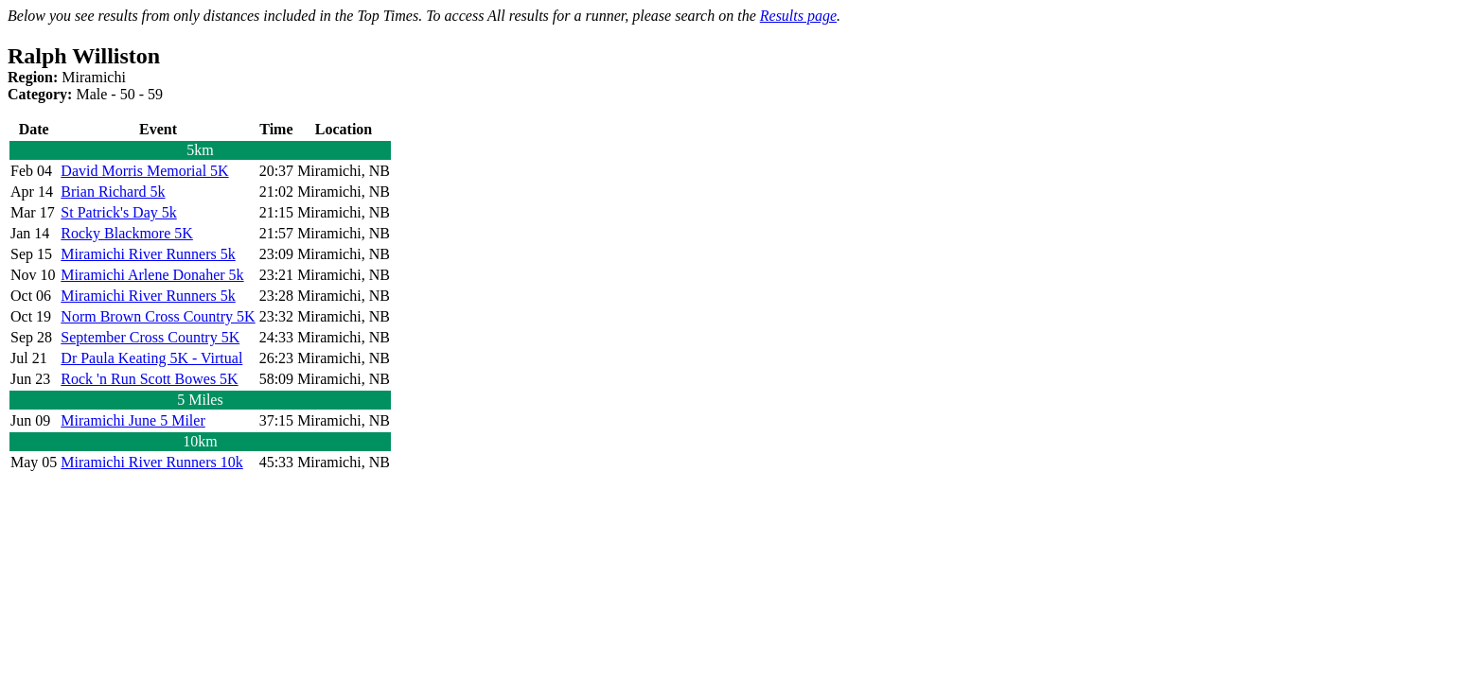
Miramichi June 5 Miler (132, 420)
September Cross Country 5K (150, 337)
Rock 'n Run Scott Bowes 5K (149, 379)
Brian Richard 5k (113, 191)
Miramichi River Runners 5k (148, 254)
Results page (798, 16)
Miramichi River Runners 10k (151, 462)
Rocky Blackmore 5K (127, 233)
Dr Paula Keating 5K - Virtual (151, 358)
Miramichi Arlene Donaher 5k (152, 275)
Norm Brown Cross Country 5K (158, 316)
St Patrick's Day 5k (118, 212)
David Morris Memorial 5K (144, 171)
